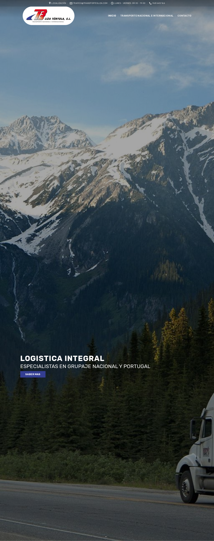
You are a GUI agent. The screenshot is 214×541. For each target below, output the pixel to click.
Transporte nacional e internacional (146, 15)
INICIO (112, 15)
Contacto (184, 15)
